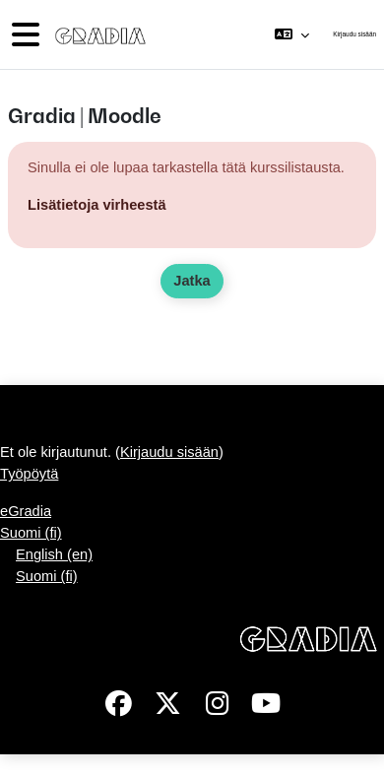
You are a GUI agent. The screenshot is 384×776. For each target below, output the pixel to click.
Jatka (191, 281)
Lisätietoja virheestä (97, 205)
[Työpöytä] (96, 34)
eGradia (25, 511)
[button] (292, 34)
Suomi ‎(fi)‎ (31, 533)
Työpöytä (29, 474)
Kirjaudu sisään (354, 34)
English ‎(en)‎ (54, 554)
